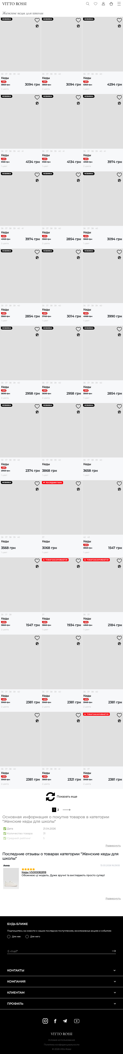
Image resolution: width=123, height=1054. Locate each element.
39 (14, 74)
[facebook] (55, 1021)
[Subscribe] (112, 951)
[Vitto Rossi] (14, 3)
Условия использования (61, 1040)
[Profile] (103, 3)
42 (84, 537)
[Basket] (111, 3)
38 (10, 74)
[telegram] (65, 1021)
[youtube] (76, 1021)
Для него (35, 936)
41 (23, 151)
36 (2, 74)
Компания (61, 981)
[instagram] (45, 1021)
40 (18, 74)
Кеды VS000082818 (34, 872)
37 (6, 74)
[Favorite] (95, 3)
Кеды (5, 78)
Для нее (16, 936)
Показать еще (67, 796)
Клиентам (61, 992)
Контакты (61, 970)
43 (88, 537)
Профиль (61, 1003)
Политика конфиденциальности (61, 1044)
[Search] (87, 3)
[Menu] (119, 3)
